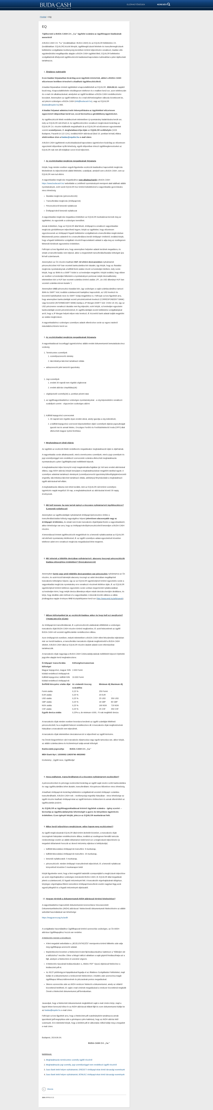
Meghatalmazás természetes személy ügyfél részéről (69, 1060)
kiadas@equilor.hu (51, 105)
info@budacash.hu (83, 101)
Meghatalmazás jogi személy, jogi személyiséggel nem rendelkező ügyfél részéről (81, 1065)
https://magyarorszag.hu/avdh (55, 918)
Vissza (50, 1089)
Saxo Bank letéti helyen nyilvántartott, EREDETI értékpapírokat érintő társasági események (85, 1070)
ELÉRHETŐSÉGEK (136, 4)
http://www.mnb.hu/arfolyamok (110, 598)
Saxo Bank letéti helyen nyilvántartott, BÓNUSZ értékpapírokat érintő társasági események (85, 1074)
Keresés (162, 4)
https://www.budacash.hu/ (53, 183)
